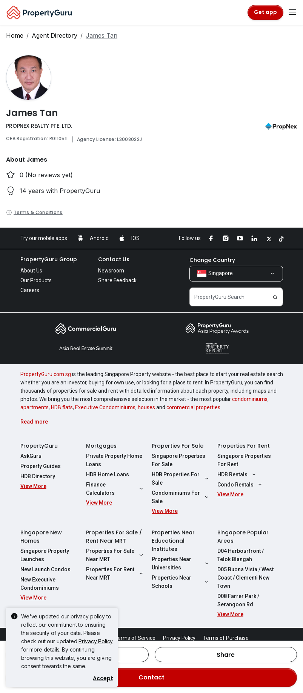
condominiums (250, 399)
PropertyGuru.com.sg (45, 374)
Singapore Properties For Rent (244, 460)
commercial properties (193, 407)
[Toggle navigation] (292, 12)
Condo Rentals (240, 484)
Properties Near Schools (181, 582)
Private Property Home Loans (114, 460)
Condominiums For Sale (181, 497)
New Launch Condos (45, 569)
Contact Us (113, 259)
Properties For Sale (177, 446)
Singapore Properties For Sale (178, 460)
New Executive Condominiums (39, 584)
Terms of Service (135, 638)
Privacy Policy (95, 641)
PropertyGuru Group (48, 259)
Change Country (212, 260)
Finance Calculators (115, 489)
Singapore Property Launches (44, 555)
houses (146, 407)
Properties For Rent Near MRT (115, 573)
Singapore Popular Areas (243, 537)
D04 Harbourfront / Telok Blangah (240, 555)
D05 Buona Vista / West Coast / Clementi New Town (245, 577)
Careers (29, 290)
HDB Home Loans (107, 474)
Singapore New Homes (41, 537)
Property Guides (40, 466)
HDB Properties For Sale (181, 478)
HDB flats (62, 407)
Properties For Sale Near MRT (115, 555)
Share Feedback (117, 280)
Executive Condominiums (105, 407)
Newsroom (111, 271)
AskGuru (31, 456)
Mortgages (101, 446)
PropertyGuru (39, 446)
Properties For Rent (243, 446)
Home (14, 35)
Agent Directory (54, 35)
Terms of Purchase (226, 638)
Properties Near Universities (181, 563)
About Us (31, 271)
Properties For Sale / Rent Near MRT (114, 537)
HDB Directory (37, 476)
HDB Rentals (237, 474)
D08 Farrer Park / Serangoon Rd (238, 600)
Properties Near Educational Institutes (173, 541)
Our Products (36, 280)
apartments (34, 407)
